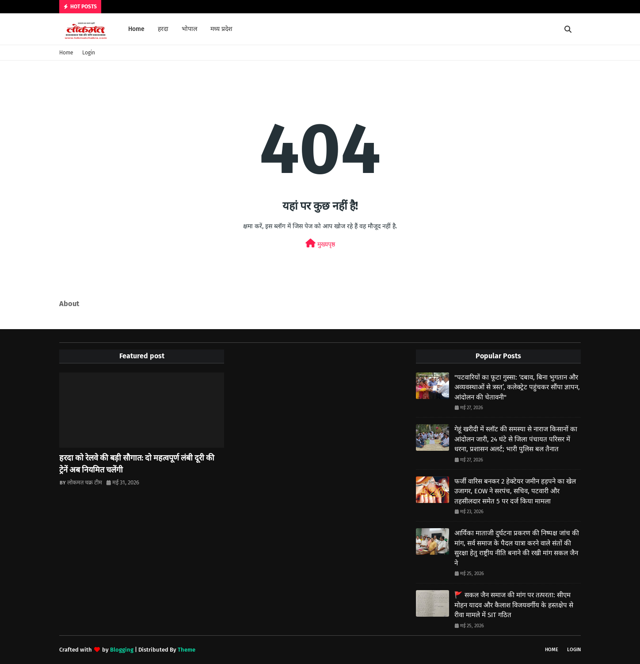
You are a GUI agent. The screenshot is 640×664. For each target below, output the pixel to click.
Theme (186, 649)
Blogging (121, 649)
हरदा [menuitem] (163, 29)
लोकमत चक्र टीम (84, 482)
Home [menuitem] (136, 29)
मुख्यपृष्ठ (320, 243)
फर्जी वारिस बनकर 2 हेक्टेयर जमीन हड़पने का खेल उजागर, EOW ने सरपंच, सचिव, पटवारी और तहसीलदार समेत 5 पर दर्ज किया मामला (515, 491)
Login (88, 53)
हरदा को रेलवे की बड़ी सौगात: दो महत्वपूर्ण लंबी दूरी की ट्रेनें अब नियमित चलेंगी (136, 464)
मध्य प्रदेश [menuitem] (221, 29)
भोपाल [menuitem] (189, 29)
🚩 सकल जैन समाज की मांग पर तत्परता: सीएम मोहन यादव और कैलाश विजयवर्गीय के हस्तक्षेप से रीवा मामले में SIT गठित (513, 605)
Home (66, 53)
